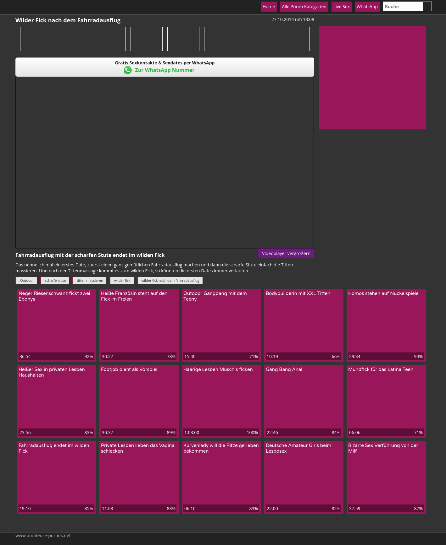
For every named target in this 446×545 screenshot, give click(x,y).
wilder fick (122, 280)
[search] (402, 6)
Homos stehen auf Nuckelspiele (383, 293)
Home (269, 6)
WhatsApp (367, 6)
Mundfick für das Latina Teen (380, 369)
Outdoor (27, 280)
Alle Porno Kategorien (304, 6)
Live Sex (341, 6)
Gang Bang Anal (284, 369)
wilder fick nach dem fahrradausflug (170, 280)
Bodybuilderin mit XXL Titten (298, 293)
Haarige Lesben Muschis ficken (218, 369)
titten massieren (90, 280)
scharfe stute (55, 280)
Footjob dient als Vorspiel (129, 369)
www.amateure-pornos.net (43, 535)
